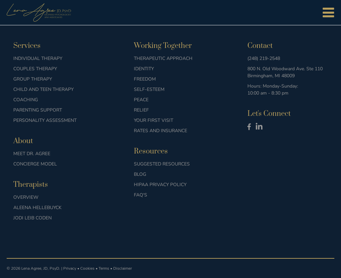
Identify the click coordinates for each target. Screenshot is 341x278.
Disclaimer (122, 268)
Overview (25, 197)
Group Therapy (32, 79)
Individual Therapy (37, 58)
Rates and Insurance (160, 131)
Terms (104, 268)
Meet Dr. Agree (31, 153)
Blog (140, 174)
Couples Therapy (35, 69)
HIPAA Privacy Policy (160, 184)
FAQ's (140, 195)
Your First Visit (153, 120)
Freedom (145, 79)
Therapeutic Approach (163, 58)
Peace (141, 100)
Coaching (25, 100)
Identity (144, 69)
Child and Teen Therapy (43, 89)
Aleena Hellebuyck (37, 207)
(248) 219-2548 (263, 58)
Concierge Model (35, 164)
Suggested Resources (162, 164)
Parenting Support (37, 110)
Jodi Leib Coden (32, 218)
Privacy (69, 268)
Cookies (87, 268)
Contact (260, 45)
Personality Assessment (45, 120)
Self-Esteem (149, 89)
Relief (141, 110)
